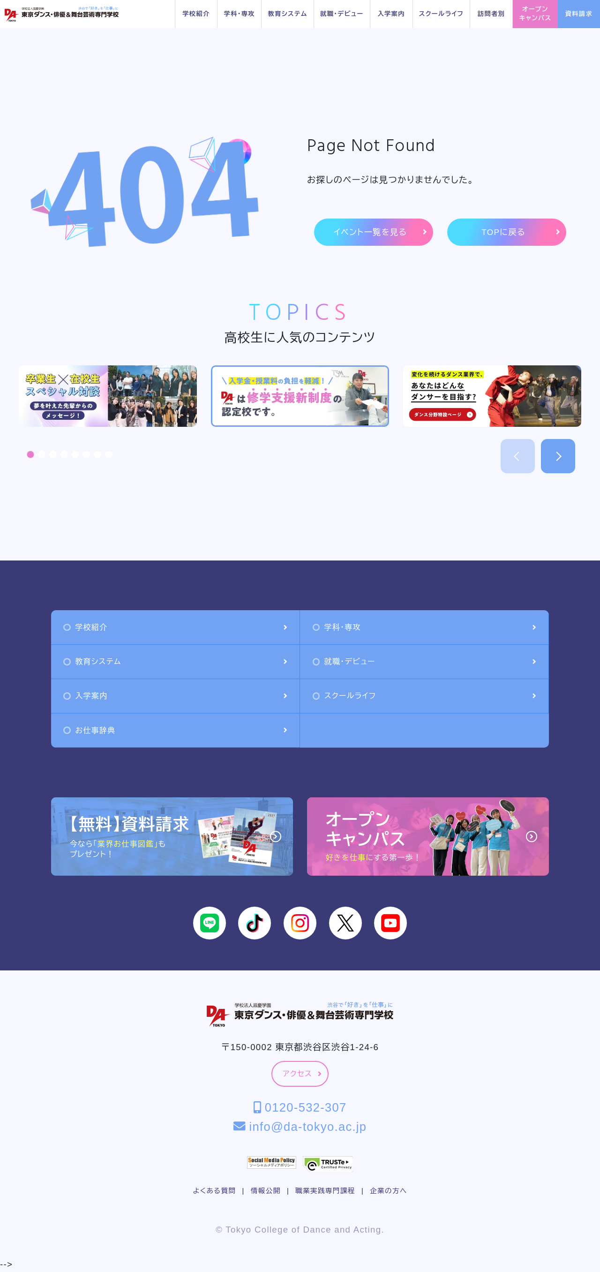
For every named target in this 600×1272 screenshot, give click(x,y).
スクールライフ (441, 13)
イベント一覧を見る (380, 232)
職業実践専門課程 (325, 1191)
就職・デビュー (341, 13)
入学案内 (391, 13)
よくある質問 (214, 1191)
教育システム (287, 13)
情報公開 (266, 1191)
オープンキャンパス (535, 14)
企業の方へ (388, 1191)
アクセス (302, 1073)
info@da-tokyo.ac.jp (300, 1126)
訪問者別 (491, 13)
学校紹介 (196, 13)
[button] (30, 454)
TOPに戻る (520, 232)
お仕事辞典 (175, 730)
